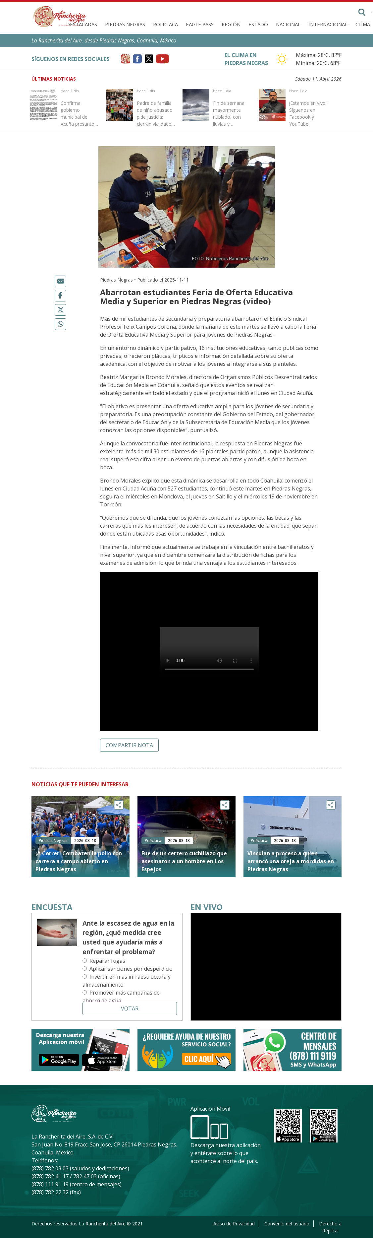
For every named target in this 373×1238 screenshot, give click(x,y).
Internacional (327, 24)
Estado (258, 24)
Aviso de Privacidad (234, 1223)
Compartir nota (129, 745)
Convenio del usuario (286, 1223)
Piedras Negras (125, 24)
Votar (129, 1008)
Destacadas (81, 24)
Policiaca (165, 24)
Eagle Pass (200, 24)
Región (231, 24)
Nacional (288, 24)
